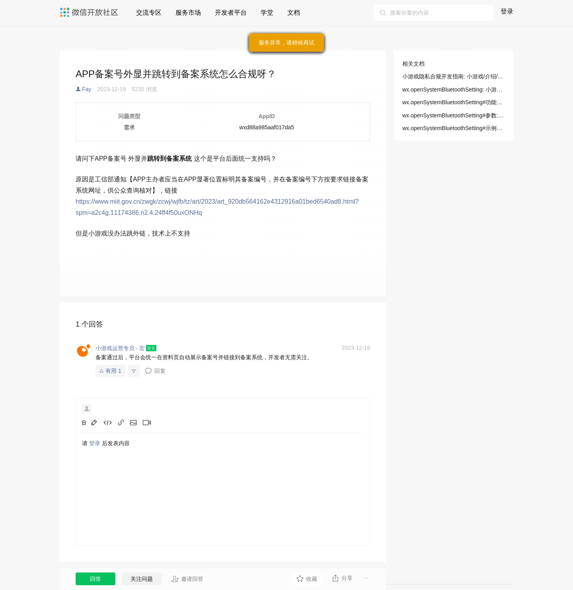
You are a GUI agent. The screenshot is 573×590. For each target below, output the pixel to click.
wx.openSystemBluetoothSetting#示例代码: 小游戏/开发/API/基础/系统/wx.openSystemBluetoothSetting (453, 128)
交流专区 (149, 12)
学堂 (267, 12)
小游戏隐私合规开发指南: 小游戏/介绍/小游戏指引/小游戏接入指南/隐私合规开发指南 (453, 76)
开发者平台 (231, 12)
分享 (342, 578)
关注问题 (142, 579)
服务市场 (188, 12)
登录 (507, 11)
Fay (86, 89)
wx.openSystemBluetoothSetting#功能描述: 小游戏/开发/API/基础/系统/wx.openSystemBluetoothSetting (453, 102)
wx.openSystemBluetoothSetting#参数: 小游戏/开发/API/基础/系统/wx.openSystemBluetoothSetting (453, 115)
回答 (95, 579)
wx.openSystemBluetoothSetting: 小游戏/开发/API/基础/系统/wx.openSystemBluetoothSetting (453, 89)
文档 (293, 12)
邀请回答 (187, 579)
